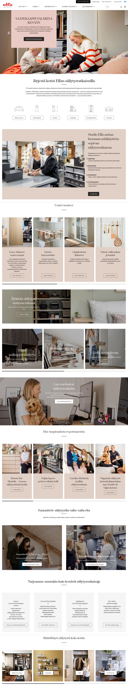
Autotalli (109, 118)
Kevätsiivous (105, 363)
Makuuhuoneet (17, 673)
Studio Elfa (93, 194)
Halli (79, 673)
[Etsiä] (112, 7)
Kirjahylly (48, 673)
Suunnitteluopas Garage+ (96, 564)
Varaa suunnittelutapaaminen (16, 626)
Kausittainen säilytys (63, 363)
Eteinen (55, 118)
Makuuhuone (19, 118)
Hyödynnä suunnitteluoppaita (79, 626)
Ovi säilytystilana (91, 118)
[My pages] (121, 7)
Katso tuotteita (48, 276)
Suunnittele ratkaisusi (48, 626)
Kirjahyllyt (73, 118)
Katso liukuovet (17, 276)
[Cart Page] (125, 7)
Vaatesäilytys (37, 118)
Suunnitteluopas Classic (32, 564)
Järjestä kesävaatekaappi (34, 39)
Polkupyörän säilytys (22, 363)
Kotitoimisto (110, 673)
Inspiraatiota (17, 489)
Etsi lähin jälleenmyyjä (112, 626)
